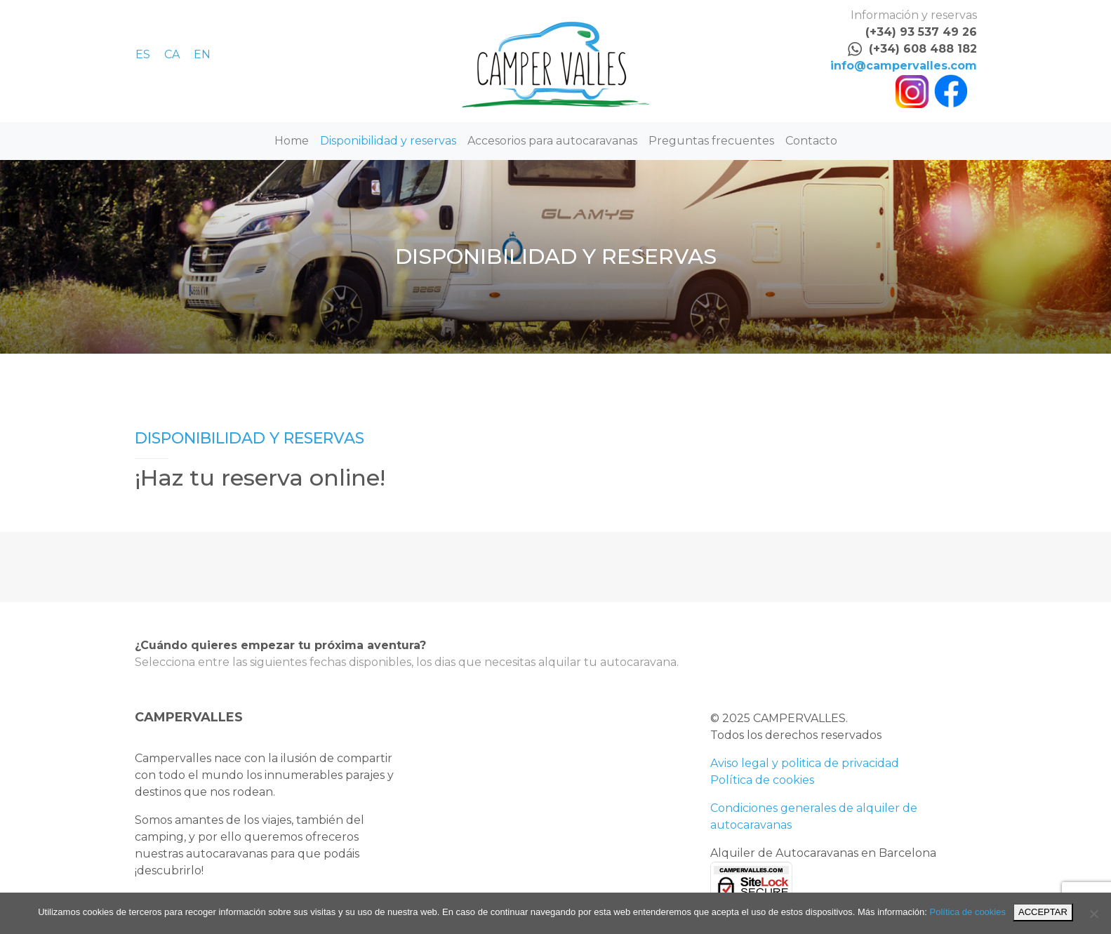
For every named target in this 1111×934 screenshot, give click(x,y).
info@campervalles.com (903, 65)
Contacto (811, 140)
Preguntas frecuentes (711, 140)
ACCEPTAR (1042, 912)
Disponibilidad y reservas (388, 140)
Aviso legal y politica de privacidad (804, 763)
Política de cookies (762, 780)
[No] (1093, 914)
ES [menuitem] (142, 54)
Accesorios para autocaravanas (552, 140)
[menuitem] (149, 54)
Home (291, 140)
